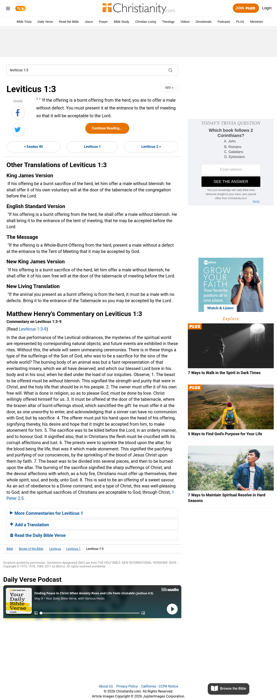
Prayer (103, 21)
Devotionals (204, 21)
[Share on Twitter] (18, 130)
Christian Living (145, 21)
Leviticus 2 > (151, 147)
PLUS (240, 21)
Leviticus (55, 549)
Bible (9, 549)
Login (267, 8)
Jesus (89, 21)
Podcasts (224, 21)
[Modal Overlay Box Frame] (231, 162)
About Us (106, 686)
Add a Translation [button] (29, 524)
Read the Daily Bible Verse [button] (38, 535)
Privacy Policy (127, 686)
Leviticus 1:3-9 (33, 329)
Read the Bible (69, 21)
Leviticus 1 (92, 147)
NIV (169, 88)
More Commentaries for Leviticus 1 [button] (46, 513)
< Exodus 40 (33, 147)
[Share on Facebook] (18, 113)
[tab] (92, 513)
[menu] (8, 9)
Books (31, 549)
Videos (185, 21)
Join (245, 8)
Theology (168, 21)
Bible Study (121, 21)
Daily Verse (45, 21)
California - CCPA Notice (159, 686)
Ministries (256, 21)
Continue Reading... (107, 128)
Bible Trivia (24, 21)
